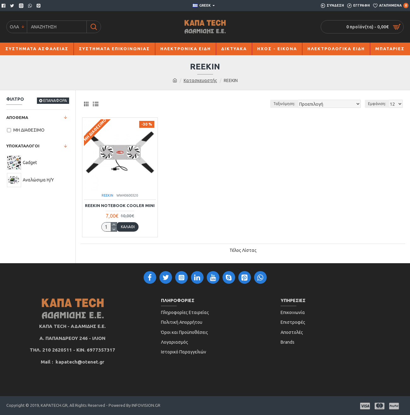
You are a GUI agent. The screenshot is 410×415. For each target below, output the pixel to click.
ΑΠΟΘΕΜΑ (17, 117)
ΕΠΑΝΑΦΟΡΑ (55, 100)
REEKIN (107, 195)
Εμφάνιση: (378, 104)
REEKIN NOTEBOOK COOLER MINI (120, 205)
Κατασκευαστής (200, 80)
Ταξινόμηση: (294, 104)
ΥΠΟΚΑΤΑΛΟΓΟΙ (22, 146)
